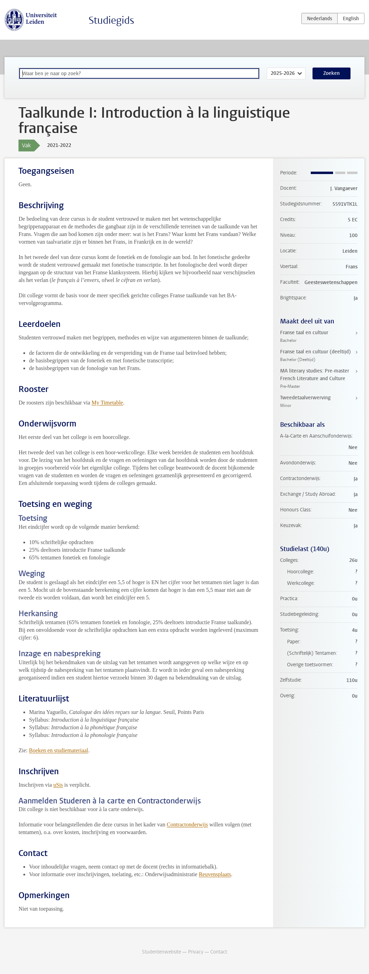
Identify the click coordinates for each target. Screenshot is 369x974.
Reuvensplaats (215, 874)
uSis (58, 785)
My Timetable (107, 403)
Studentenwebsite (161, 952)
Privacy (195, 952)
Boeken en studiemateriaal (58, 750)
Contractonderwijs (187, 824)
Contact (218, 952)
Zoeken (331, 73)
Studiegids (111, 20)
